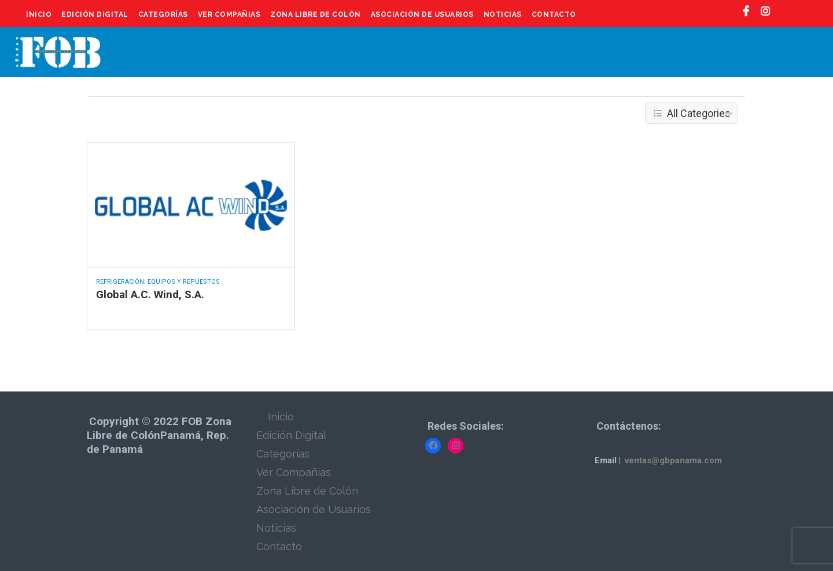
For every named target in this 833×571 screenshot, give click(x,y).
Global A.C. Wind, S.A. (150, 294)
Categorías (163, 14)
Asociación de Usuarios (422, 14)
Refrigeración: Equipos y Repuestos (158, 282)
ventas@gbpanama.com (673, 460)
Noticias (503, 14)
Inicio (38, 14)
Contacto (554, 14)
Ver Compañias (229, 14)
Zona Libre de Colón (315, 14)
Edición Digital (94, 14)
